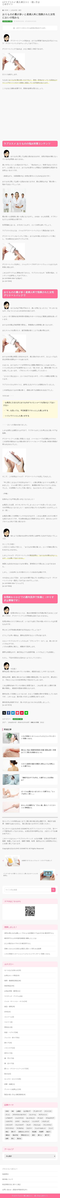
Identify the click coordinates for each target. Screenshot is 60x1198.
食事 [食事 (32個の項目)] (7, 1138)
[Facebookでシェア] (8, 713)
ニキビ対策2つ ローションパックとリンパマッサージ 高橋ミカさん (27, 954)
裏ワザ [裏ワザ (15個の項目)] (47, 1135)
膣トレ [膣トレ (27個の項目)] (40, 1135)
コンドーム (9, 1017)
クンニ (42, 722)
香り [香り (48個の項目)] (12, 1138)
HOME (5, 10)
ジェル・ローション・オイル (15, 1001)
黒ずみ (7, 1074)
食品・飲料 (9, 1006)
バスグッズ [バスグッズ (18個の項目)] (45, 1121)
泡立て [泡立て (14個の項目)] (48, 1131)
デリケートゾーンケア (23, 722)
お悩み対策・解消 (16, 10)
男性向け (8, 1027)
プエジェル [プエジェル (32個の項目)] (37, 1125)
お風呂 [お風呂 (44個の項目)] (19, 1111)
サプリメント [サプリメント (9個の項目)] (43, 1114)
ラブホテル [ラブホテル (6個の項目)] (20, 1128)
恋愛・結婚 (9, 1084)
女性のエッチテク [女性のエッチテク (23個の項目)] (23, 1131)
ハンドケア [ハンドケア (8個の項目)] (35, 1121)
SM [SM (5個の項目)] (13, 1111)
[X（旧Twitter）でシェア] (4, 713)
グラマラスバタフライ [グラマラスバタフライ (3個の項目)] (19, 1114)
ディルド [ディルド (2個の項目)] (40, 1118)
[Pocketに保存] (17, 713)
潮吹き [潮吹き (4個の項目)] (8, 1135)
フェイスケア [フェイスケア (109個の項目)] (19, 1125)
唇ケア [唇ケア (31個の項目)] (13, 1131)
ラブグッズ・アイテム (13, 996)
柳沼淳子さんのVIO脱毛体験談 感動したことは (20, 938)
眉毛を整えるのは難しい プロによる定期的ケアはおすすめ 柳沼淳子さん (29, 933)
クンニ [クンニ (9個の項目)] (8, 1114)
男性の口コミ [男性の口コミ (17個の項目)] (25, 1135)
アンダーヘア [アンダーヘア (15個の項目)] (37, 1111)
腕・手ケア (9, 1058)
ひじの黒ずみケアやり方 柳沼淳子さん (17, 943)
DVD (7, 1011)
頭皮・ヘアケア (11, 1032)
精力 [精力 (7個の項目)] (33, 1135)
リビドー (8, 1022)
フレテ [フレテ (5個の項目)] (29, 1125)
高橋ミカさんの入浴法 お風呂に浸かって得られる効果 (22, 948)
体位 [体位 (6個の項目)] (7, 1131)
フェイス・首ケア (11, 1037)
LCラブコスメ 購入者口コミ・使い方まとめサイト (21, 3)
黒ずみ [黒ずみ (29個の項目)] (19, 1138)
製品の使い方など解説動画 (14, 1094)
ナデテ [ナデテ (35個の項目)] (17, 1121)
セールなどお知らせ (12, 970)
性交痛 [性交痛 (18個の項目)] (34, 1131)
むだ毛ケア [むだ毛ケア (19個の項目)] (27, 1111)
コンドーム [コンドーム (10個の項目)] (32, 1114)
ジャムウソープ (12, 722)
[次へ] (30, 875)
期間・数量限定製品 (12, 980)
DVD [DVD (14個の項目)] (7, 1111)
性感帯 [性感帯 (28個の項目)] (41, 1131)
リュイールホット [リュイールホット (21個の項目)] (40, 1128)
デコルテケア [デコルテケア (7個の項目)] (50, 1118)
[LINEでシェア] (26, 713)
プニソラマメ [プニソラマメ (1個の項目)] (47, 1125)
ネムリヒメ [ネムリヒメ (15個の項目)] (25, 1121)
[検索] (53, 890)
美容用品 (9, 986)
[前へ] (30, 861)
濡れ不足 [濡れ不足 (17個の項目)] (15, 1135)
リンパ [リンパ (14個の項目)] (51, 1128)
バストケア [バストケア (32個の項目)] (9, 1125)
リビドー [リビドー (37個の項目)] (29, 1128)
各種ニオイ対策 (35, 722)
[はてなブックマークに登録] (13, 713)
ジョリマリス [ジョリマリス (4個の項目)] (19, 1118)
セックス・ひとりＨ (12, 1079)
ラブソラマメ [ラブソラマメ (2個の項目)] (10, 1128)
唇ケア (8, 1043)
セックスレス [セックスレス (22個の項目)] (31, 1118)
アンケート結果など (12, 1089)
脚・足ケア (9, 1063)
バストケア (9, 1048)
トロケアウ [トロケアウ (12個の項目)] (9, 1121)
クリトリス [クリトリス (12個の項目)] (48, 1111)
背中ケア (8, 1053)
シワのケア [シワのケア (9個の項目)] (9, 1118)
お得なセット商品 (11, 975)
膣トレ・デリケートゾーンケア (16, 1068)
